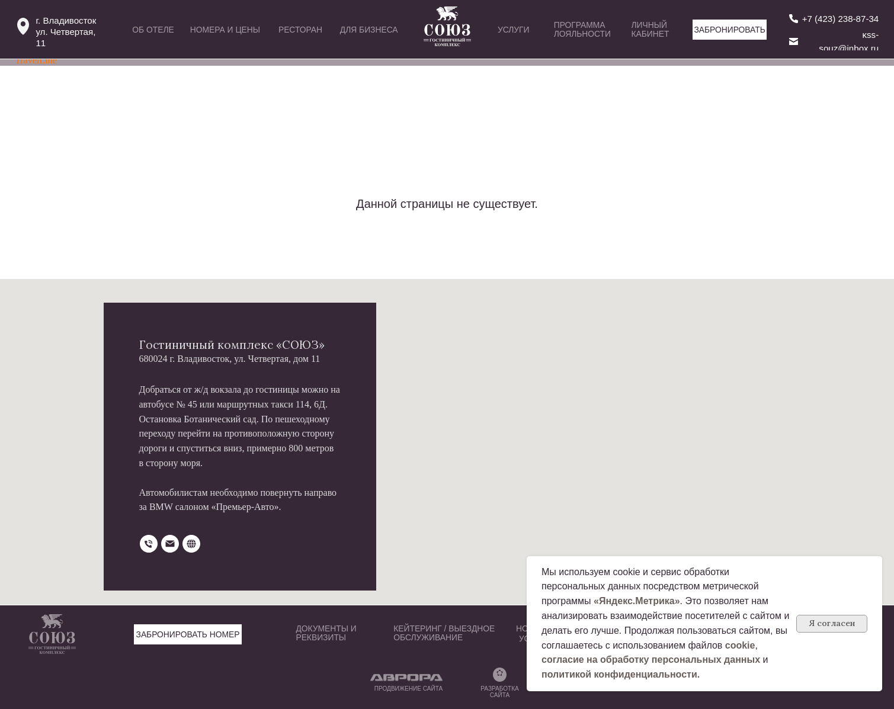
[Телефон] (149, 544)
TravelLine (36, 60)
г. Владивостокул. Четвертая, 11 (66, 31)
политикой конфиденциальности (619, 674)
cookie (740, 645)
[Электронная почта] (170, 544)
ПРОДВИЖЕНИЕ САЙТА (408, 688)
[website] (191, 544)
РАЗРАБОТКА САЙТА (499, 691)
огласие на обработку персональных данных (653, 660)
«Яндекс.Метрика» (637, 601)
